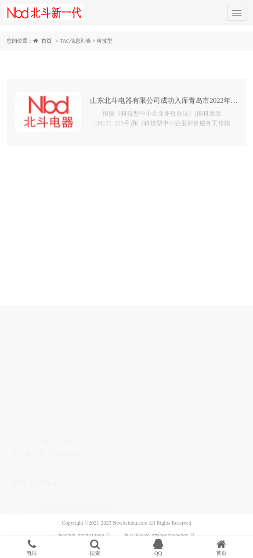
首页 (46, 41)
